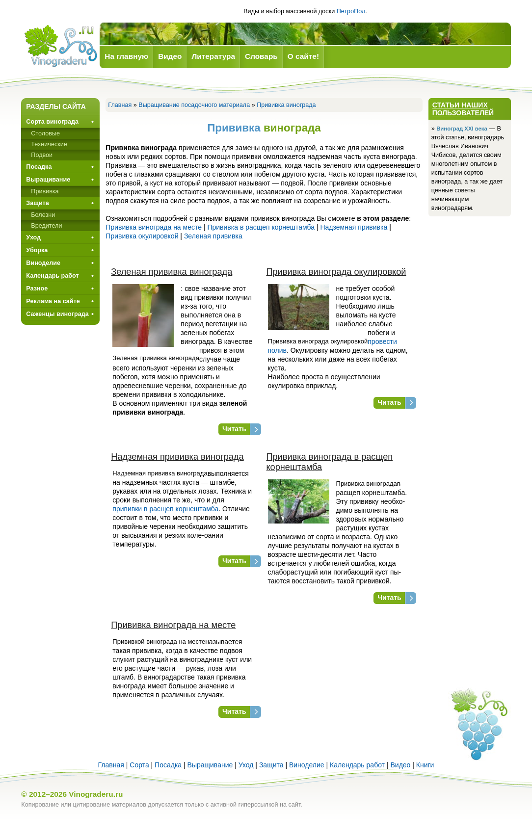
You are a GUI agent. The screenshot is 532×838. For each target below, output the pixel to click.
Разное (37, 288)
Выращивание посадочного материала (194, 105)
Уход (33, 237)
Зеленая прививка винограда (171, 272)
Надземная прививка (353, 227)
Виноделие (43, 263)
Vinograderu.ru (96, 794)
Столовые (45, 133)
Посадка (39, 166)
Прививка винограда (286, 105)
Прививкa (44, 191)
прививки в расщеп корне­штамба (165, 509)
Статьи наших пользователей (463, 109)
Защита (37, 203)
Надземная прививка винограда (177, 457)
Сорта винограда (52, 121)
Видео (400, 765)
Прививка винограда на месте (154, 227)
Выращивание (48, 179)
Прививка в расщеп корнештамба (261, 227)
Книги (425, 765)
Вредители (46, 225)
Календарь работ (52, 275)
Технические (49, 144)
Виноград (60, 46)
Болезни (43, 214)
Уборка (37, 250)
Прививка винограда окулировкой (336, 272)
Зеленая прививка (213, 236)
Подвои (42, 155)
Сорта (139, 765)
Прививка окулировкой (142, 236)
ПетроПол (351, 11)
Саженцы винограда (57, 314)
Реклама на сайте (53, 301)
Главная (120, 105)
